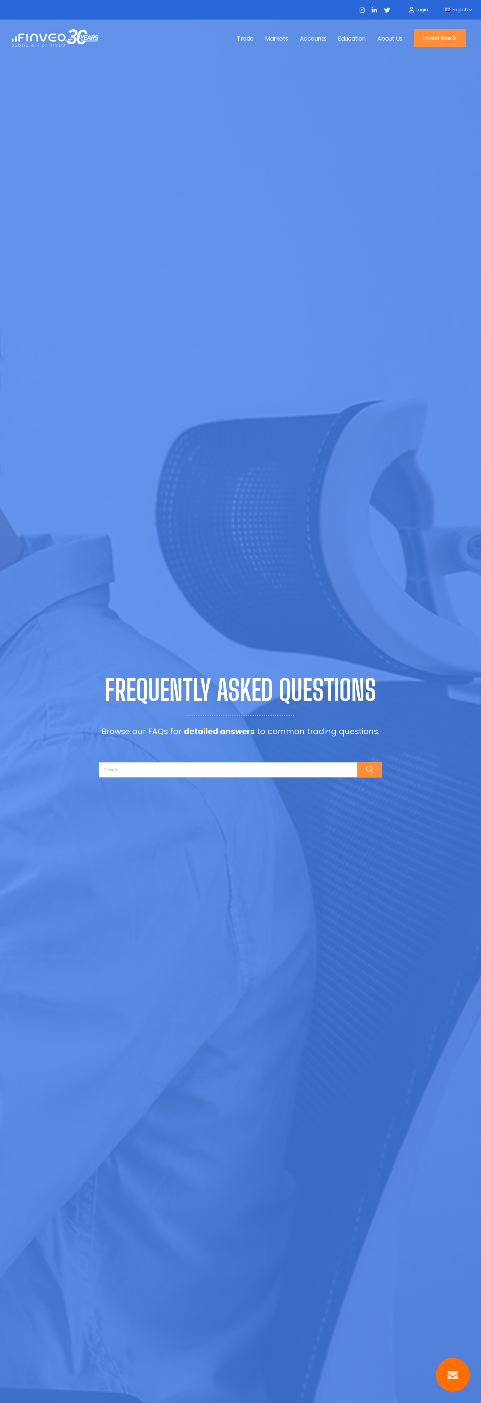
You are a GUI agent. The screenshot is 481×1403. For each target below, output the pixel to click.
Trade (245, 38)
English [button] (458, 9)
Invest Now (440, 38)
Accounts (313, 38)
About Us (389, 38)
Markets (276, 38)
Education (352, 38)
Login (422, 9)
